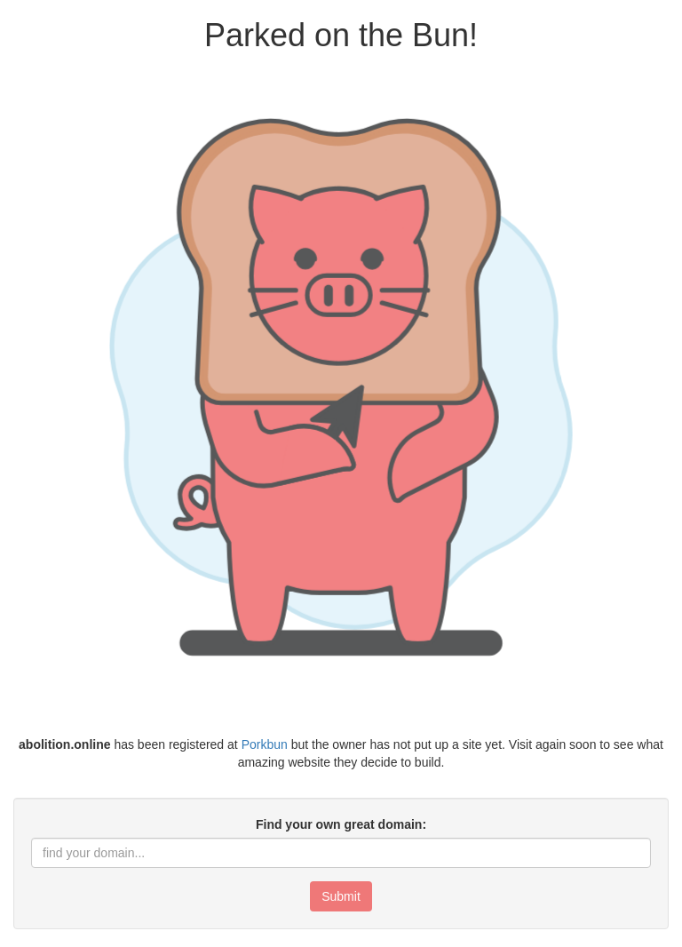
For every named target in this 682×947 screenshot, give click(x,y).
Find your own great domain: (341, 824)
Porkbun (265, 744)
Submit (341, 896)
